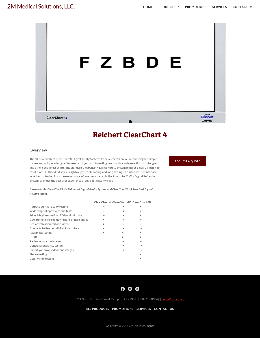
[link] (41, 7)
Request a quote (187, 161)
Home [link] (148, 6)
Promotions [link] (196, 6)
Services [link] (219, 6)
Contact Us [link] (243, 6)
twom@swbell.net (173, 299)
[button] (169, 7)
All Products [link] (97, 308)
